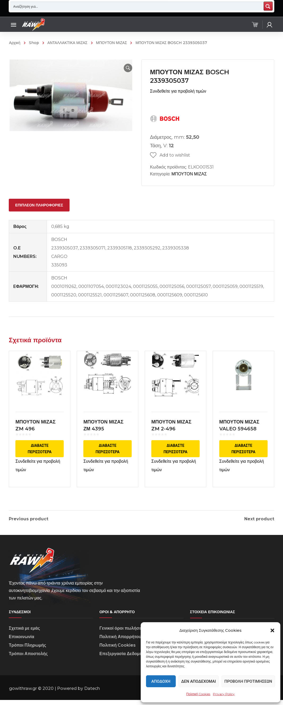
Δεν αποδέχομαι (198, 681)
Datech (92, 693)
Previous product (28, 519)
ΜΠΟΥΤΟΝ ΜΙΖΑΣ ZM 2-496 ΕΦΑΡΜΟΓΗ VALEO (174, 433)
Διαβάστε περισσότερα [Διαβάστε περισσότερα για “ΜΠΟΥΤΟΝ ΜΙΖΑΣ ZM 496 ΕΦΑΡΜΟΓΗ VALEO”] (40, 452)
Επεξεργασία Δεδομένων (124, 658)
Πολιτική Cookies (198, 694)
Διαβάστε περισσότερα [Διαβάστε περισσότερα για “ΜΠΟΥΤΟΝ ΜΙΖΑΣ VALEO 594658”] (243, 452)
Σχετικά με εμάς (24, 633)
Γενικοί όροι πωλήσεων (123, 633)
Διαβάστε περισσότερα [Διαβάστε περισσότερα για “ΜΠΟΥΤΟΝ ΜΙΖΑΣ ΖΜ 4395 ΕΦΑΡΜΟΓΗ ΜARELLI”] (107, 450)
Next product (259, 519)
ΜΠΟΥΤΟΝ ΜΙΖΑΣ (111, 42)
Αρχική (14, 42)
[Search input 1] (137, 6)
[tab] (39, 205)
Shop (34, 42)
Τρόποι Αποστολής (28, 658)
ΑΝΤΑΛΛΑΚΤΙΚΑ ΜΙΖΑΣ (68, 42)
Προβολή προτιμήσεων (248, 681)
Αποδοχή (160, 681)
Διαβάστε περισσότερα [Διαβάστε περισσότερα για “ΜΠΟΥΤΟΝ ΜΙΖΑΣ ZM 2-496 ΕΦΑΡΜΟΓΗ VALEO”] (175, 452)
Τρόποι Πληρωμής (27, 650)
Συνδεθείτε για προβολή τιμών (178, 91)
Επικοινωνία (21, 642)
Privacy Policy (224, 694)
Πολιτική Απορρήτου (120, 642)
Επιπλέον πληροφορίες (39, 205)
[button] (272, 630)
